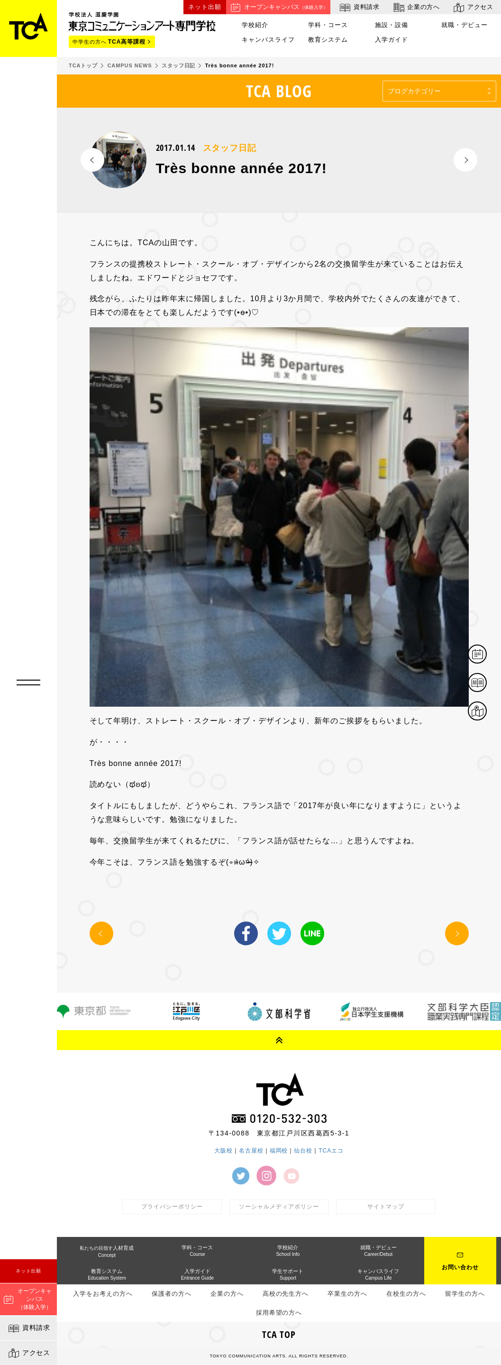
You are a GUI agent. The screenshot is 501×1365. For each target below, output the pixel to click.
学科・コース (328, 25)
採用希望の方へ (279, 1312)
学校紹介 (255, 25)
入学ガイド (391, 40)
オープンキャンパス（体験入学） (28, 1299)
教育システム (328, 40)
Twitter (279, 933)
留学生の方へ (465, 1293)
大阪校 (223, 1150)
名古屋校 (251, 1150)
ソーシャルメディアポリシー (279, 1206)
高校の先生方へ (286, 1293)
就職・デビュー (464, 25)
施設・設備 (391, 25)
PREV (92, 160)
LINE (312, 933)
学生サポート (287, 1274)
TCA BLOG (279, 91)
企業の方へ (416, 7)
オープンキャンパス (278, 7)
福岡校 (279, 1150)
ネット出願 (29, 1270)
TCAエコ (331, 1150)
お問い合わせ (460, 1267)
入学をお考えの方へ (103, 1293)
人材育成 (107, 1251)
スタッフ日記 (230, 148)
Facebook (246, 933)
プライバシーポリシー (172, 1206)
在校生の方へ (406, 1293)
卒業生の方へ (347, 1293)
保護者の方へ (171, 1293)
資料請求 (29, 1328)
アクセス (29, 1353)
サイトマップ (385, 1206)
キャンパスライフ (268, 40)
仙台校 (303, 1150)
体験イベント (486, 655)
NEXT (465, 160)
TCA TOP (279, 1334)
